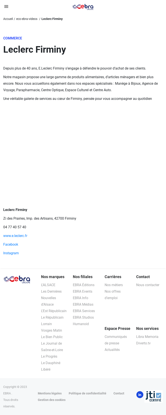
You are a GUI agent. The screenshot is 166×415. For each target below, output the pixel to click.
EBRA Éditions (83, 285)
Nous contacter (147, 285)
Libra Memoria (147, 337)
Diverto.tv (143, 343)
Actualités (112, 350)
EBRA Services (84, 311)
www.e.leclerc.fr (15, 236)
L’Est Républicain (54, 311)
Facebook (10, 244)
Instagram (11, 253)
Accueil (8, 19)
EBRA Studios (83, 317)
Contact (118, 393)
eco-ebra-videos (27, 19)
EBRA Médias (83, 304)
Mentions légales (50, 393)
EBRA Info (80, 298)
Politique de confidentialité (87, 393)
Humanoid (81, 324)
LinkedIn (139, 394)
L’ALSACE (48, 285)
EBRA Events (82, 291)
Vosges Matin (51, 330)
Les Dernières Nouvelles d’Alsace (51, 297)
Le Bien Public (52, 337)
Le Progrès (49, 356)
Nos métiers (114, 285)
